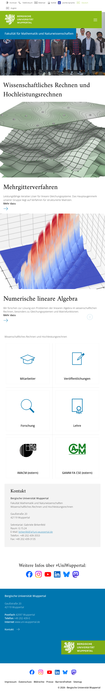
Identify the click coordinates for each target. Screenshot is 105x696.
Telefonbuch (27, 2)
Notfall (53, 2)
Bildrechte (39, 681)
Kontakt (9, 629)
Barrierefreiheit (63, 681)
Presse (49, 681)
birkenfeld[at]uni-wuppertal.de (36, 531)
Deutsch (85, 2)
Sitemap (77, 681)
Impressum (11, 681)
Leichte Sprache (68, 2)
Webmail (41, 2)
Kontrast (13, 2)
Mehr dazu (9, 203)
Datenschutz (25, 681)
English (14, 8)
